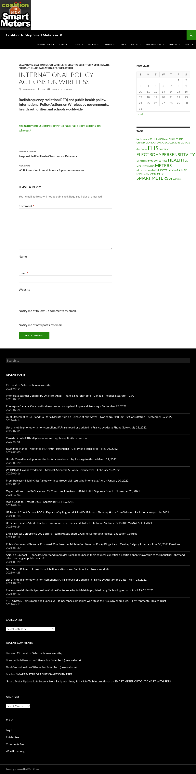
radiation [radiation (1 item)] (172, 170)
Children (55, 64)
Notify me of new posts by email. (40, 325)
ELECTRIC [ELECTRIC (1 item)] (164, 149)
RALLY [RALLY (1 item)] (180, 170)
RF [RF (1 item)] (185, 170)
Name (24, 256)
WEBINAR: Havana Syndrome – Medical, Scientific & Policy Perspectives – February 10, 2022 (63, 470)
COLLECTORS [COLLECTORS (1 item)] (173, 142)
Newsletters (44, 44)
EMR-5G (173, 44)
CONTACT (64, 44)
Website (24, 289)
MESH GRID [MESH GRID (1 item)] (148, 166)
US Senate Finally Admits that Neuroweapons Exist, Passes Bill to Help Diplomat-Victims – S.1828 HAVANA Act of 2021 (79, 523)
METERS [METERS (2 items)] (163, 165)
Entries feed (13, 737)
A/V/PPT (108, 44)
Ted (42, 89)
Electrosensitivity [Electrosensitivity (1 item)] (145, 160)
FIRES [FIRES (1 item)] (164, 160)
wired (69, 67)
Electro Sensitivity (80, 64)
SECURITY (136, 44)
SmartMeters (153, 44)
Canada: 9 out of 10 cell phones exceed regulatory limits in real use (46, 438)
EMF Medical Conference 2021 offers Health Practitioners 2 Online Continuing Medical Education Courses (71, 533)
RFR (55, 67)
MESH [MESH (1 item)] (139, 166)
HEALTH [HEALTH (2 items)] (176, 160)
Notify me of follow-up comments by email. (47, 311)
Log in (9, 730)
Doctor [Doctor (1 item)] (144, 149)
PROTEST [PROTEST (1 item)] (162, 170)
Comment (26, 206)
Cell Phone (26, 64)
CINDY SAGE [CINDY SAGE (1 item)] (159, 142)
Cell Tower (41, 64)
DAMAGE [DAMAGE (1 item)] (185, 142)
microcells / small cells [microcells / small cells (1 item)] (147, 170)
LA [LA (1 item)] (186, 160)
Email (23, 273)
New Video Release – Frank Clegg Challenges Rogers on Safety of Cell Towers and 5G (57, 569)
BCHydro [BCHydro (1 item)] (163, 139)
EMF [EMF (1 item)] (156, 160)
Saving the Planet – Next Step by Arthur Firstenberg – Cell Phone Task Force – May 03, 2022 (62, 448)
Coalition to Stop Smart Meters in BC (34, 35)
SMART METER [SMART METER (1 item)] (157, 173)
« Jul (140, 114)
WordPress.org (15, 751)
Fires (77, 44)
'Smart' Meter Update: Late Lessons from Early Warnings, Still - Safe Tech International (58, 681)
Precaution (26, 67)
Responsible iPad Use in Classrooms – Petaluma (65, 153)
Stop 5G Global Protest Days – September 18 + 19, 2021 (40, 501)
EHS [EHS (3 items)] (153, 147)
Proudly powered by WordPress (22, 769)
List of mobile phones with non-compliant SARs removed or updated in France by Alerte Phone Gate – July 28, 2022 (76, 427)
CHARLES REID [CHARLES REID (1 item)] (176, 139)
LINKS (123, 44)
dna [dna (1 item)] (138, 149)
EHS (64, 64)
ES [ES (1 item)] (160, 160)
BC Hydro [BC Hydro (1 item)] (154, 139)
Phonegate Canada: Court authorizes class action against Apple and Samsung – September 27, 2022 (66, 406)
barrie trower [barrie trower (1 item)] (143, 139)
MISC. (188, 44)
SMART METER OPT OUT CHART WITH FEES (44, 674)
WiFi (61, 67)
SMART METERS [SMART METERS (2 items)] (152, 178)
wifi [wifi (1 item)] (170, 178)
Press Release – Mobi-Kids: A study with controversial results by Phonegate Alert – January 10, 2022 (67, 480)
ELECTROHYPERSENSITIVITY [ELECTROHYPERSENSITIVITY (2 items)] (166, 154)
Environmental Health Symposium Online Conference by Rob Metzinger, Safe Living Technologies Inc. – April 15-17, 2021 (79, 590)
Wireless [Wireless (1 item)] (177, 178)
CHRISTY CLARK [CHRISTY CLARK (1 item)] (145, 142)
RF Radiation (43, 67)
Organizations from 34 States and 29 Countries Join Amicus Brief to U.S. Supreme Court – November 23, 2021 (73, 491)
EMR (96, 64)
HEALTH (92, 44)
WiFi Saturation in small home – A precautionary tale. (65, 167)
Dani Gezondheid (16, 667)
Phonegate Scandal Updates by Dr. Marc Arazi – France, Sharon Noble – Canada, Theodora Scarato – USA (70, 395)
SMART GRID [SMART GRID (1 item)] (143, 173)
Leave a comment (61, 89)
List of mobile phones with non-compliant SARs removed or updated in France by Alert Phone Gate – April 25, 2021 (76, 579)
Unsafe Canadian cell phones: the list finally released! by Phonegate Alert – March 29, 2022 (61, 459)
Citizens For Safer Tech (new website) (28, 385)
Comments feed (15, 744)
